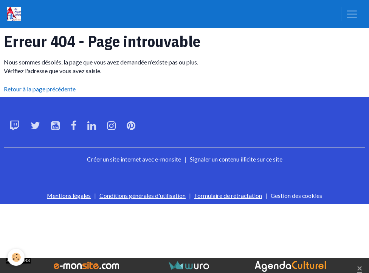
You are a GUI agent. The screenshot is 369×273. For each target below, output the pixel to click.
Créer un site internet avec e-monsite (134, 159)
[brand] (16, 14)
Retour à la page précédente (40, 89)
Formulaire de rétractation (228, 195)
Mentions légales (69, 195)
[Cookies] (16, 257)
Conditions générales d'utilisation (142, 195)
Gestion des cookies (296, 195)
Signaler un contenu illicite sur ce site (236, 159)
